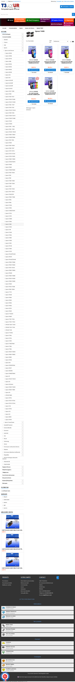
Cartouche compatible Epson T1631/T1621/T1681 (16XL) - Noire (12, 549)
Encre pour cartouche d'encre (11, 447)
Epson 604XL (9, 72)
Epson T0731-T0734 (10, 153)
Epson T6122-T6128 (10, 286)
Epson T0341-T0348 (10, 102)
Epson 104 (8, 75)
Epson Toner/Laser (9, 422)
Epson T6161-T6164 (10, 289)
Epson (5, 48)
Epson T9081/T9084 (10, 373)
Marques (4, 483)
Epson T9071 (9, 368)
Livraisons (8, 642)
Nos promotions (6, 478)
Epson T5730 (9, 246)
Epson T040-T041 (10, 107)
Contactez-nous (9, 651)
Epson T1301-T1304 (10, 189)
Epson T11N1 (8, 178)
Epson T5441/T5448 (10, 254)
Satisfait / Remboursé (11, 611)
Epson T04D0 (9, 124)
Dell (5, 45)
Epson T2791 (9, 216)
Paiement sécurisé (10, 646)
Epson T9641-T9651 (10, 390)
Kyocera (6, 430)
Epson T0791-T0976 (10, 156)
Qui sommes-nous (10, 659)
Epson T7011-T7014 (10, 319)
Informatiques (6, 34)
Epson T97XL (9, 409)
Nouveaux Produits (10, 629)
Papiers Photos (6, 467)
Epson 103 (8, 362)
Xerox (5, 444)
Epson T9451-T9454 (10, 387)
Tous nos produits (10, 633)
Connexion (59, 1)
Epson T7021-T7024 (10, 322)
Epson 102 (8, 77)
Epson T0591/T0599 (10, 137)
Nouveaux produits (7, 583)
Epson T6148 (9, 295)
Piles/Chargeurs (6, 469)
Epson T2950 (9, 219)
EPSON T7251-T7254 (10, 324)
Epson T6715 (9, 419)
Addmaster (6, 499)
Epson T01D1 (8, 94)
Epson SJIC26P (9, 83)
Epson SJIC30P (9, 86)
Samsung (6, 441)
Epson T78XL (9, 349)
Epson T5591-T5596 (10, 262)
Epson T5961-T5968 (10, 276)
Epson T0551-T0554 (10, 134)
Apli (4, 505)
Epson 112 (8, 381)
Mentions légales (10, 664)
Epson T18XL (8, 202)
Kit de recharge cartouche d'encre (9, 458)
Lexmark (6, 433)
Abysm (5, 497)
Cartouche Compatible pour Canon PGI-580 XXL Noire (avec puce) (12, 530)
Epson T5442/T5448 (11, 259)
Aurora (5, 508)
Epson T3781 (9, 341)
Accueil (3, 31)
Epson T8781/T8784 (10, 365)
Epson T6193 (9, 300)
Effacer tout (6, 491)
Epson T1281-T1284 (10, 181)
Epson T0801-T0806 (10, 159)
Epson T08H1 (9, 167)
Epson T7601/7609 (10, 343)
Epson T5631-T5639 (10, 265)
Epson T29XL (9, 221)
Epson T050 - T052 (10, 126)
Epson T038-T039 (10, 113)
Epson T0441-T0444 (11, 110)
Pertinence (61, 41)
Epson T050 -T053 (10, 129)
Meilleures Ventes (7, 512)
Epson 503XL (9, 67)
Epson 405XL (9, 56)
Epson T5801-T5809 (10, 270)
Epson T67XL (9, 398)
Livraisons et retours (11, 607)
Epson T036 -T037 (10, 105)
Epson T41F (8, 229)
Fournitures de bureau (8, 475)
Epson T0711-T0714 (10, 151)
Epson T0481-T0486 (10, 118)
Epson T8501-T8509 (10, 354)
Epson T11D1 (8, 175)
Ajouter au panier (33, 70)
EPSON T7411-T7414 (10, 327)
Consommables (6, 37)
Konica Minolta (7, 428)
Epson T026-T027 (10, 96)
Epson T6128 (9, 284)
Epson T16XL (8, 200)
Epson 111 (8, 376)
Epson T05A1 (9, 143)
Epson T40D (8, 224)
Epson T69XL (9, 305)
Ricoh (5, 438)
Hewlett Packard (8, 425)
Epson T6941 (9, 311)
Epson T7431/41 (9, 314)
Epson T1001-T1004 (10, 172)
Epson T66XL (9, 303)
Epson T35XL (9, 235)
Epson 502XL (9, 64)
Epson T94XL (9, 360)
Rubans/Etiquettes (7, 480)
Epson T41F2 (9, 243)
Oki (5, 436)
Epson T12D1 (8, 186)
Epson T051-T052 (10, 140)
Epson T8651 (9, 357)
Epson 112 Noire (9, 384)
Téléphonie (5, 472)
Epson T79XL (9, 346)
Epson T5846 (9, 273)
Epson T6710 (9, 308)
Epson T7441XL (9, 333)
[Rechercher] (37, 14)
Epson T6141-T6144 (10, 267)
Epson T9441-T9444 (11, 379)
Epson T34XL (9, 232)
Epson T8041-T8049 (10, 352)
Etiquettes (6, 455)
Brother (6, 39)
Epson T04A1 (9, 121)
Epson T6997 (9, 316)
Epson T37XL (9, 338)
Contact (3, 1)
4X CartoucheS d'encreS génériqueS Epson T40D (33, 95)
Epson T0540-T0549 (11, 132)
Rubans (6, 449)
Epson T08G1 (9, 164)
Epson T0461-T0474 (10, 115)
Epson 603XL (9, 69)
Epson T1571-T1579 (10, 191)
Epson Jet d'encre (9, 50)
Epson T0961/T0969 (10, 170)
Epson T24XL (9, 205)
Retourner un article (11, 616)
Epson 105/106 (9, 371)
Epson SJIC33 (9, 88)
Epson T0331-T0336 (10, 99)
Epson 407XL (9, 58)
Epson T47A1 (9, 251)
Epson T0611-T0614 (10, 145)
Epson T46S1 (9, 248)
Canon (5, 42)
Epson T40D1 (9, 240)
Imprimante (7, 464)
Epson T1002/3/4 (10, 194)
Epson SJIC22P (9, 80)
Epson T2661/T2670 (10, 210)
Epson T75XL (9, 335)
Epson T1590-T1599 (10, 197)
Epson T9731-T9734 (10, 400)
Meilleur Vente (9, 624)
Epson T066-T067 (10, 148)
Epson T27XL (9, 213)
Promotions (5, 581)
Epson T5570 (9, 257)
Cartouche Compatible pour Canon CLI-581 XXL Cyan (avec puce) (12, 568)
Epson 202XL (9, 53)
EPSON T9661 (9, 395)
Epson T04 (8, 406)
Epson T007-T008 (10, 91)
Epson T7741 (9, 292)
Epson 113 (8, 392)
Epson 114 (8, 414)
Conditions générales (11, 669)
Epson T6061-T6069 (10, 281)
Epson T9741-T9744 (10, 403)
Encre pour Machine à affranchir (12, 452)
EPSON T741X (9, 330)
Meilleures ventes (6, 585)
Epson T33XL (9, 227)
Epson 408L (8, 61)
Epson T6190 (9, 297)
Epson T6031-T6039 (10, 278)
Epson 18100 (8, 417)
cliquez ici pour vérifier (51, 677)
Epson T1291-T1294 (10, 183)
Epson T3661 (9, 238)
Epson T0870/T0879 (10, 162)
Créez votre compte (69, 1)
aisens (5, 502)
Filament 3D (7, 461)
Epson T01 (8, 411)
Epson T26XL (9, 208)
